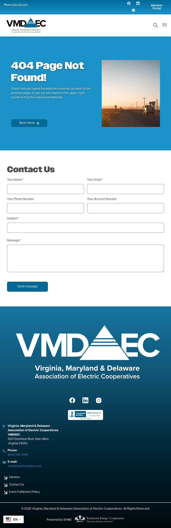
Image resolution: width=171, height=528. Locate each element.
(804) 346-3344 (20, 5)
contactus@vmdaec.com (24, 466)
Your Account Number (102, 199)
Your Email (94, 180)
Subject (12, 218)
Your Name (14, 180)
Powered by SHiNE (59, 519)
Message (13, 240)
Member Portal (156, 7)
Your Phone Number (20, 199)
